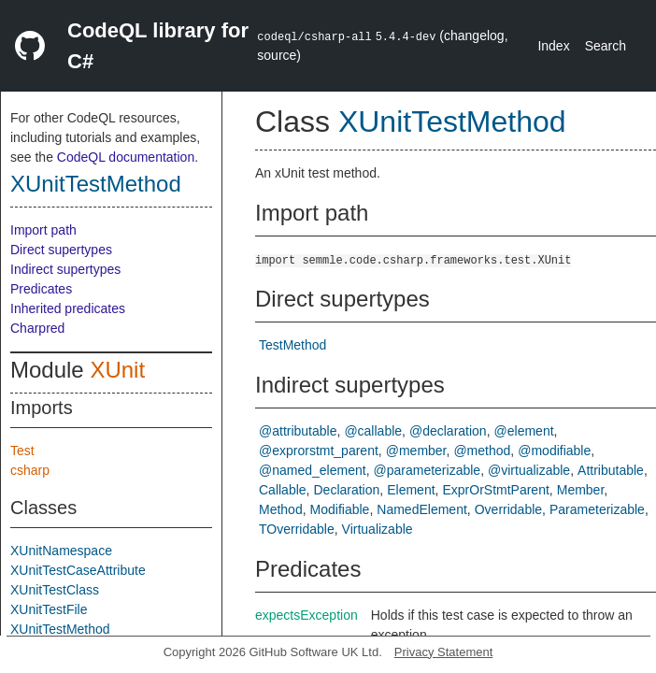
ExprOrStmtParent (495, 489)
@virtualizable (529, 470)
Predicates (41, 288)
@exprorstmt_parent (318, 450)
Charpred (37, 328)
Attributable (611, 470)
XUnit (117, 369)
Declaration (346, 489)
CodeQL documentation (125, 157)
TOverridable (297, 529)
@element (524, 430)
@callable (373, 430)
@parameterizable (427, 470)
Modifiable (340, 509)
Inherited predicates (67, 308)
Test (22, 450)
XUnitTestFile (48, 609)
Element (411, 489)
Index (553, 45)
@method (481, 450)
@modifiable (554, 450)
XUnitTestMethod (95, 183)
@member (416, 450)
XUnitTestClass (54, 589)
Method (281, 509)
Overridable (508, 509)
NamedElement (422, 509)
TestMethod (292, 344)
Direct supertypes (61, 249)
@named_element (312, 470)
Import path (43, 229)
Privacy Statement (443, 652)
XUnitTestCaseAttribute (78, 570)
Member (581, 489)
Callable (283, 489)
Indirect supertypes (65, 269)
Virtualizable (377, 529)
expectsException (306, 615)
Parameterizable (597, 509)
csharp (30, 470)
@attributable (297, 430)
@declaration (448, 430)
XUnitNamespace (61, 550)
